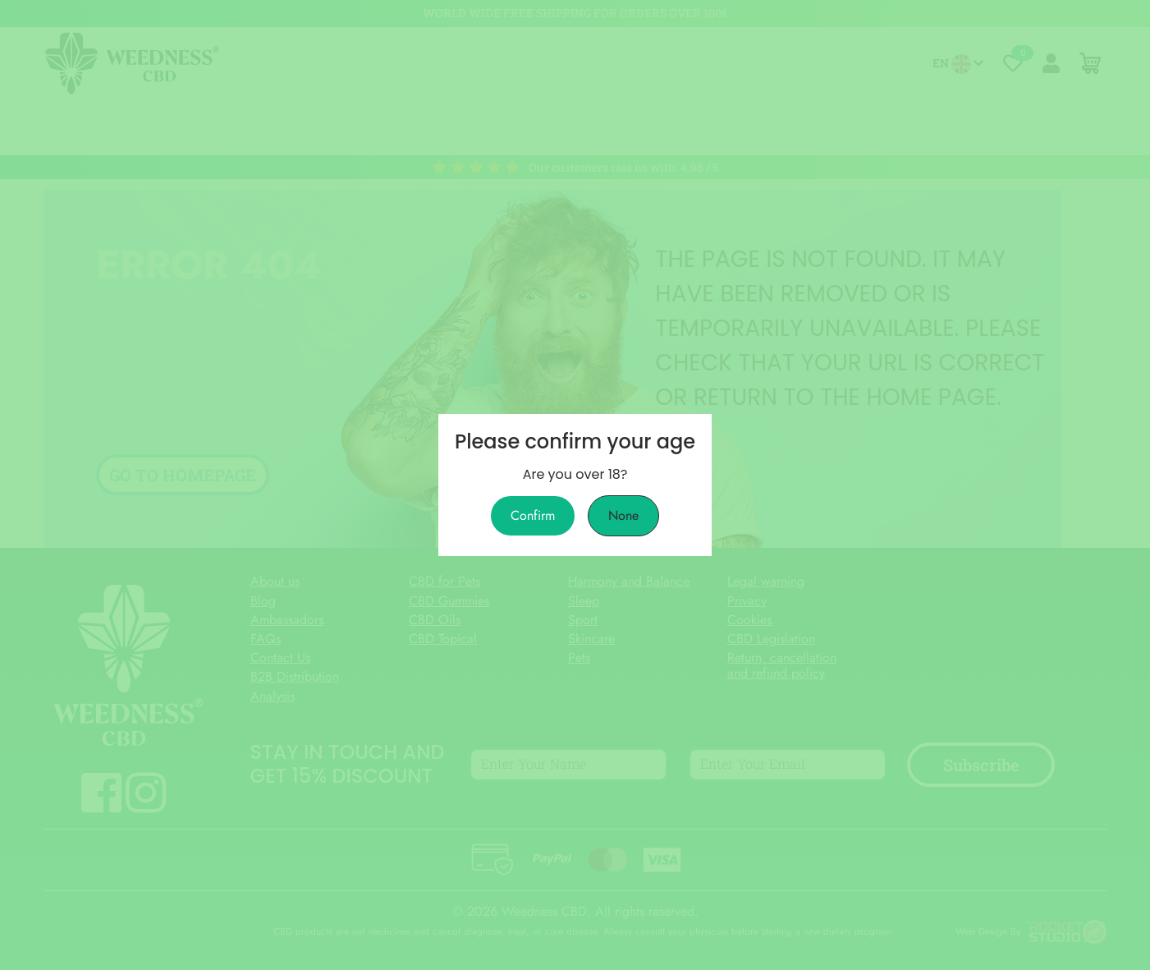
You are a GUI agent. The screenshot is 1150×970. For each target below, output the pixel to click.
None (623, 516)
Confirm (533, 516)
